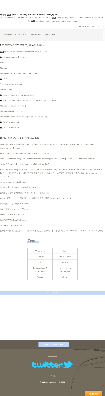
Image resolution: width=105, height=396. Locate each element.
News (65, 251)
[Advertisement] (52, 315)
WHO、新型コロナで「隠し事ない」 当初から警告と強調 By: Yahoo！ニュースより (36, 198)
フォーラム (9, 17)
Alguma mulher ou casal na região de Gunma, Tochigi (24, 116)
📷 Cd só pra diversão (10, 122)
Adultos (65, 277)
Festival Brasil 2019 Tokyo (12, 214)
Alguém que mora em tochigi (13, 106)
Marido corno (6, 89)
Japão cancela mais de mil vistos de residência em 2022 (24, 153)
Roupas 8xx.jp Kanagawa (11, 225)
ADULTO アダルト (24, 17)
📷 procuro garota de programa (14, 57)
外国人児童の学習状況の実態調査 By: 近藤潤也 (20, 187)
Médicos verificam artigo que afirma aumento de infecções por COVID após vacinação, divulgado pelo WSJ (48, 158)
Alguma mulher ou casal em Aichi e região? (19, 73)
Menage (3, 68)
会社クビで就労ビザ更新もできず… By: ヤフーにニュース (24, 193)
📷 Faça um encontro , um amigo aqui (17, 95)
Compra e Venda (65, 256)
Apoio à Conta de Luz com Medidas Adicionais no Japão (25, 164)
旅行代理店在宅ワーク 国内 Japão (14, 203)
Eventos (40, 256)
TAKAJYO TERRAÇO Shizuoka (13, 220)
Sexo (2, 62)
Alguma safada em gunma (11, 111)
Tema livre (40, 251)
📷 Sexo (3, 79)
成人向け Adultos (42, 17)
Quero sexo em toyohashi (11, 84)
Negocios (65, 262)
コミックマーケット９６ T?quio (14, 209)
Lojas (40, 262)
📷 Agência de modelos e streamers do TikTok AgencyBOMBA (28, 100)
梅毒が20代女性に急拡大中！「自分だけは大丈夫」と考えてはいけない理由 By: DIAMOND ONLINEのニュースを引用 (51, 230)
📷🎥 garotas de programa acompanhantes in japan (75, 17)
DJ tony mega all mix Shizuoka (13, 182)
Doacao (40, 277)
